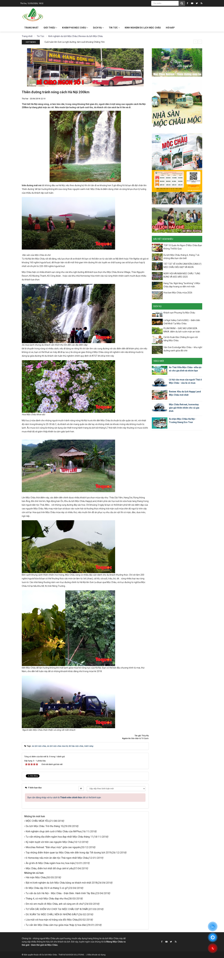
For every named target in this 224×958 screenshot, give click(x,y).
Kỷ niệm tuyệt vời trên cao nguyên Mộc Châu (49, 842)
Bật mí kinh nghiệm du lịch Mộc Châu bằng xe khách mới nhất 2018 (61, 882)
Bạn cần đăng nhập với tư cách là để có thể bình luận (64, 797)
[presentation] (195, 42)
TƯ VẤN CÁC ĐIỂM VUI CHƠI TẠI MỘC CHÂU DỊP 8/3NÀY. (57, 909)
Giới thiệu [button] (50, 27)
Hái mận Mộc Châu (36, 877)
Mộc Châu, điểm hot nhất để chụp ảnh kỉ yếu (49, 868)
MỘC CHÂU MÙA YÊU (37, 820)
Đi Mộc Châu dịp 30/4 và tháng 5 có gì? (47, 888)
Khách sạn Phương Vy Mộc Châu (179, 312)
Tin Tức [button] (114, 27)
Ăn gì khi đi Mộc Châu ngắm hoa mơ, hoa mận (50, 863)
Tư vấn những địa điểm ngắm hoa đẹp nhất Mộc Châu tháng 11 (59, 836)
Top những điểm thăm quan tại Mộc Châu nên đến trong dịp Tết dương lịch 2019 (68, 852)
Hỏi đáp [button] (170, 27)
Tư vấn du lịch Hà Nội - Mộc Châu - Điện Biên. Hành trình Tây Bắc (60, 893)
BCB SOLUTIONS (76, 954)
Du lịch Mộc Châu (49, 954)
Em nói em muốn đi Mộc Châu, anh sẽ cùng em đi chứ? (55, 903)
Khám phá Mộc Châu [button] (75, 27)
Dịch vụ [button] (98, 27)
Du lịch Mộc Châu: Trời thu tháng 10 (44, 826)
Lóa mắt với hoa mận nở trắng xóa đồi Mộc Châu (52, 919)
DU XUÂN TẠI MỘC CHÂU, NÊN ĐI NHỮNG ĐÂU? (52, 914)
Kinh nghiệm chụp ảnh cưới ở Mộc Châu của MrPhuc (54, 831)
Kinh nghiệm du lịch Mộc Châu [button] (143, 27)
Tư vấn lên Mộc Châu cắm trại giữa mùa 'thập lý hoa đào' (56, 925)
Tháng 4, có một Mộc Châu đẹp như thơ (47, 898)
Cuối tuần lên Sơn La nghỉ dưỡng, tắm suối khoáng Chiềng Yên (74, 42)
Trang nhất (31, 27)
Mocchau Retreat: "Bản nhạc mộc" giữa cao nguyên (53, 847)
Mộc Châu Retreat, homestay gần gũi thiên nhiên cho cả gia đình (184, 407)
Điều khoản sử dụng (96, 954)
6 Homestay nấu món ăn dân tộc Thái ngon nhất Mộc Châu (57, 857)
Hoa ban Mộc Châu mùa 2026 (177, 292)
